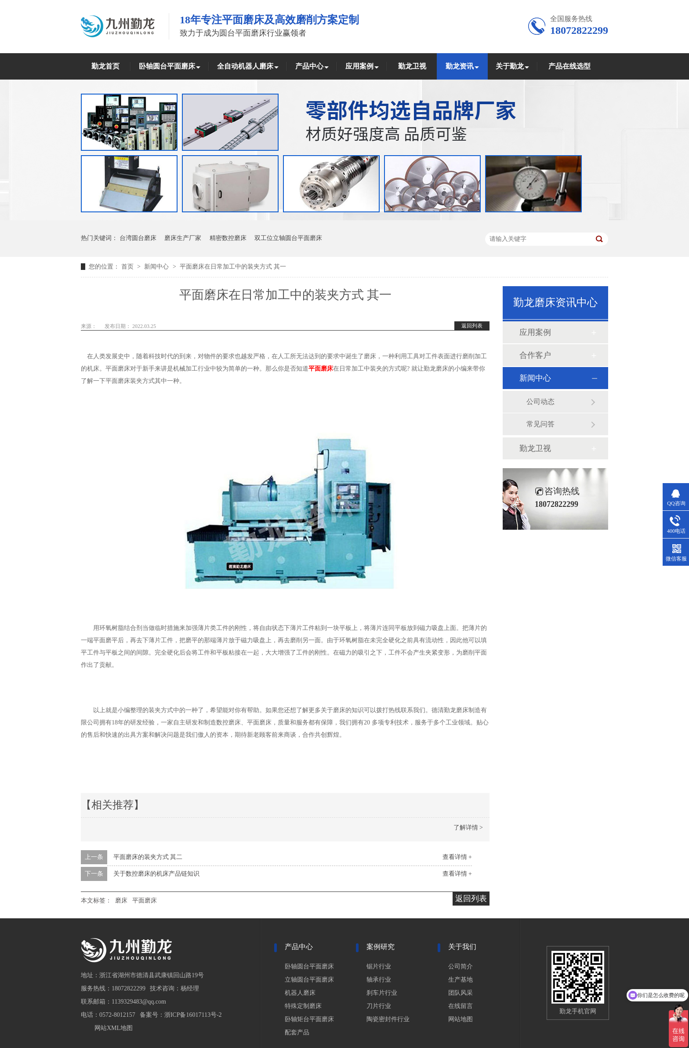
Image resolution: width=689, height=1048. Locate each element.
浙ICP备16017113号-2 (193, 1015)
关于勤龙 (510, 66)
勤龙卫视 (412, 66)
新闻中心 (157, 266)
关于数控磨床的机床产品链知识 (156, 873)
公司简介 (460, 966)
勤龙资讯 (460, 66)
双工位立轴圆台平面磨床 (288, 238)
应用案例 (359, 66)
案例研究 (380, 946)
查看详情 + (457, 857)
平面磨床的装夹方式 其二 (148, 857)
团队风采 (460, 993)
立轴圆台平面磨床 (309, 979)
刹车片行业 (381, 993)
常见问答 (540, 424)
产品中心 (309, 66)
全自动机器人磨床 (245, 66)
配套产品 (297, 1032)
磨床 (121, 900)
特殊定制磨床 (303, 1006)
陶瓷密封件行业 (388, 1019)
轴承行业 (378, 979)
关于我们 (462, 946)
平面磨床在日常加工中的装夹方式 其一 (233, 266)
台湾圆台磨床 (138, 238)
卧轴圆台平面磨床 (167, 66)
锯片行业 (378, 966)
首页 (128, 266)
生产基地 (460, 979)
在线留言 (460, 1006)
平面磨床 (320, 368)
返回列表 (471, 326)
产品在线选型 (569, 66)
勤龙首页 (105, 66)
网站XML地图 (113, 1028)
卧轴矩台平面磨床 (309, 1019)
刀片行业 (378, 1006)
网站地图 (460, 1019)
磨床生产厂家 (182, 238)
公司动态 (540, 401)
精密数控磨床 (228, 238)
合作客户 (535, 355)
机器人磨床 (300, 993)
